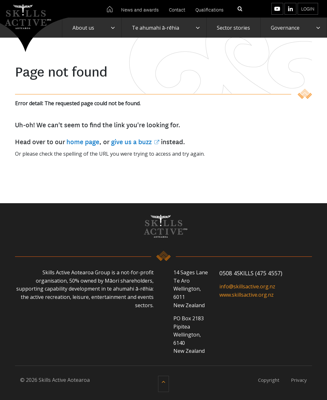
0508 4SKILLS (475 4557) (250, 273)
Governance (285, 27)
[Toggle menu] (254, 9)
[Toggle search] (240, 9)
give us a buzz (131, 141)
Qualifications (209, 9)
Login (308, 8)
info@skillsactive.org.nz (247, 286)
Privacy (299, 380)
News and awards (140, 9)
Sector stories (233, 27)
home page (82, 141)
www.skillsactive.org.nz (246, 294)
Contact (177, 9)
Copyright (268, 380)
